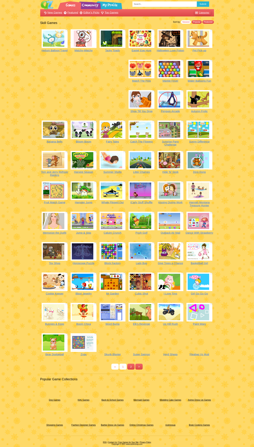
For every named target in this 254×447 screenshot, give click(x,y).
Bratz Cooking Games (199, 425)
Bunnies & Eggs (54, 323)
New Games (52, 12)
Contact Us (112, 442)
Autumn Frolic (199, 111)
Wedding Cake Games (170, 400)
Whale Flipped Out (112, 202)
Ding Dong (199, 171)
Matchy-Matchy (84, 50)
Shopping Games (54, 425)
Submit (203, 4)
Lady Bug (141, 263)
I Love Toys (170, 293)
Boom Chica (83, 323)
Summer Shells (112, 171)
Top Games (109, 12)
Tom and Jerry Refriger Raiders (54, 173)
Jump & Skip (83, 232)
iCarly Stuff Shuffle (141, 202)
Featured (70, 12)
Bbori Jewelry (83, 293)
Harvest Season (83, 171)
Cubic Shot (141, 293)
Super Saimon (141, 354)
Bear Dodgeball (54, 354)
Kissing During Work (170, 202)
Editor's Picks (89, 12)
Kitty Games (83, 400)
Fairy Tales (112, 141)
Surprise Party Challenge (170, 143)
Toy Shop (54, 263)
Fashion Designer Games (83, 425)
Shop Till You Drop (141, 111)
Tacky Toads (112, 50)
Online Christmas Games (141, 425)
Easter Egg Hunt (141, 50)
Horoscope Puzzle (84, 263)
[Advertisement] (83, 85)
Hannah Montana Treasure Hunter (199, 204)
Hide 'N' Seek (170, 171)
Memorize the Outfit (54, 232)
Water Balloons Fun (199, 80)
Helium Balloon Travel (55, 50)
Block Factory (112, 263)
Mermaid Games (141, 400)
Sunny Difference (199, 141)
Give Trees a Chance (170, 263)
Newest (185, 22)
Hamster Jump (83, 202)
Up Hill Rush (170, 323)
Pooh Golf (141, 232)
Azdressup (170, 425)
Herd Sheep (170, 354)
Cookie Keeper (54, 293)
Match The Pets (141, 80)
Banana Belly (54, 141)
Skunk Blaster (112, 354)
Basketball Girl (199, 263)
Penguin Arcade (170, 111)
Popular (196, 22)
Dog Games (54, 400)
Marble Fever (170, 80)
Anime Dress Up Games (199, 400)
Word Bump (112, 323)
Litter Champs (141, 171)
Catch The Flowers (141, 141)
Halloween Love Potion (170, 50)
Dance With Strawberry (199, 232)
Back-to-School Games (113, 400)
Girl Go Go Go (199, 293)
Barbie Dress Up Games (112, 425)
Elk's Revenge (141, 323)
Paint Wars (199, 323)
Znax (84, 354)
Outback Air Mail (170, 232)
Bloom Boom (83, 141)
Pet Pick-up (199, 50)
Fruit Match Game (54, 202)
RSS (105, 442)
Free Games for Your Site (128, 442)
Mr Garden (112, 293)
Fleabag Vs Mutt (199, 354)
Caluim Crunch (112, 232)
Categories (201, 13)
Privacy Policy (145, 442)
